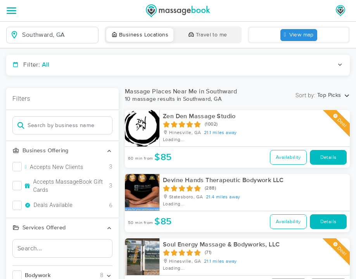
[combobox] (58, 35)
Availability (288, 157)
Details (328, 157)
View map (299, 35)
